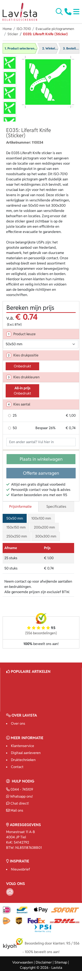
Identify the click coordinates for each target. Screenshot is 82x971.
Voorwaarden (22, 962)
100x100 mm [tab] (41, 518)
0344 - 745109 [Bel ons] (19, 789)
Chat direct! (17, 803)
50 (15, 428)
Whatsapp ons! (19, 796)
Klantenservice (22, 746)
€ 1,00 (71, 415)
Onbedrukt (22, 366)
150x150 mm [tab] (16, 527)
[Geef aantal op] (41, 442)
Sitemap (60, 962)
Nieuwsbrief (20, 869)
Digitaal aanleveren (26, 753)
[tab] (41, 334)
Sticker (12, 34)
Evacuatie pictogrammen (55, 28)
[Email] (10, 892)
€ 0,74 (71, 428)
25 (15, 415)
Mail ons (14, 810)
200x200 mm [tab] (44, 527)
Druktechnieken (23, 760)
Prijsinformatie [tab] (20, 506)
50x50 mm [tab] (14, 518)
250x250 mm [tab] (16, 536)
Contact (17, 767)
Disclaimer (44, 962)
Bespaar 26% (45, 428)
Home (7, 28)
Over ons (18, 723)
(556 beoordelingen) (41, 633)
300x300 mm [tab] (45, 536)
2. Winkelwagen (53, 48)
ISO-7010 (24, 28)
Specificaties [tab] (56, 506)
